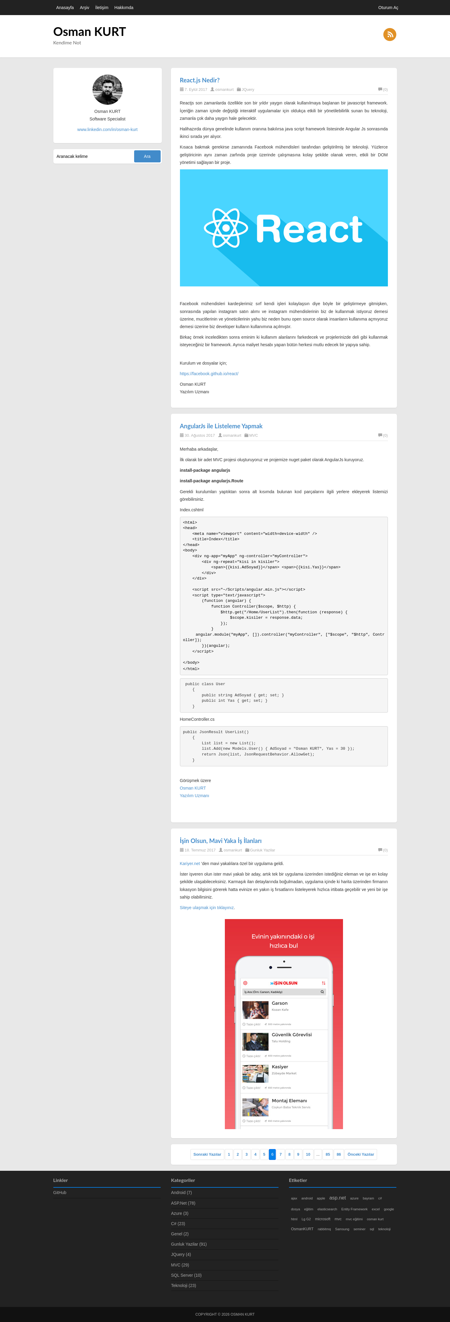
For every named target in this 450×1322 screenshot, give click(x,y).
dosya (295, 1209)
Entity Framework (354, 1209)
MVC (253, 435)
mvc (338, 1219)
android (307, 1198)
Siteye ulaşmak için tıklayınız (207, 907)
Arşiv (84, 7)
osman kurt (375, 1219)
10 (308, 1154)
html (294, 1219)
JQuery (248, 89)
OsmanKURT (302, 1229)
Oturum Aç (388, 7)
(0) (383, 89)
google (389, 1209)
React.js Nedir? (200, 80)
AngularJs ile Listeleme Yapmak (221, 425)
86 (339, 1154)
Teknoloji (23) (183, 1285)
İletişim (102, 7)
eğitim (308, 1209)
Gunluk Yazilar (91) (189, 1244)
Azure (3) (180, 1213)
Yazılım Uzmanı (194, 795)
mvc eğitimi (354, 1219)
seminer (360, 1229)
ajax (294, 1198)
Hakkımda (124, 7)
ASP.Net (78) (183, 1203)
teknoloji (384, 1229)
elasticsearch (327, 1209)
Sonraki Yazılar (207, 1154)
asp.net (337, 1198)
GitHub (60, 1192)
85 (328, 1154)
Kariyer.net (190, 863)
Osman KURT (89, 31)
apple (321, 1198)
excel (376, 1209)
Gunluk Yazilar (262, 850)
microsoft (322, 1219)
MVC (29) (180, 1265)
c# (380, 1198)
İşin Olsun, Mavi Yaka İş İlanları (221, 840)
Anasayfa (65, 7)
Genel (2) (180, 1233)
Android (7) (181, 1192)
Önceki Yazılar (361, 1154)
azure (354, 1198)
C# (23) (178, 1223)
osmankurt (224, 89)
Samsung (342, 1229)
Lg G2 (306, 1219)
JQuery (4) (181, 1254)
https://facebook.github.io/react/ (209, 373)
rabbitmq (324, 1229)
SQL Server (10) (186, 1275)
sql (372, 1229)
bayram (368, 1198)
